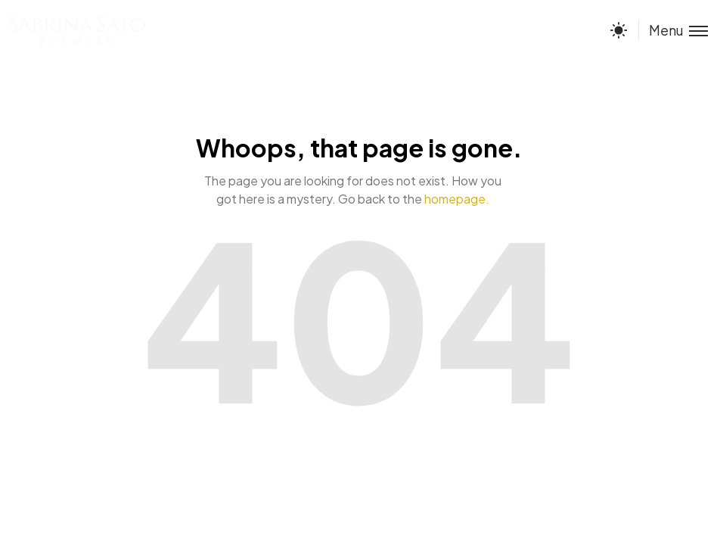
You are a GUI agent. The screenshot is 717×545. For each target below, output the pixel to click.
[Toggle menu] (673, 30)
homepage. (456, 199)
